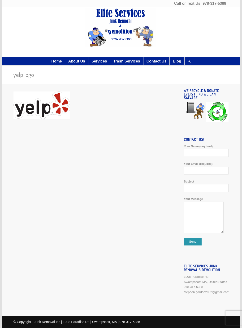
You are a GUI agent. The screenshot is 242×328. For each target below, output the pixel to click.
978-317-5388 (214, 3)
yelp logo (23, 74)
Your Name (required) (206, 151)
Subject (206, 186)
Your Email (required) (206, 168)
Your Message (206, 215)
